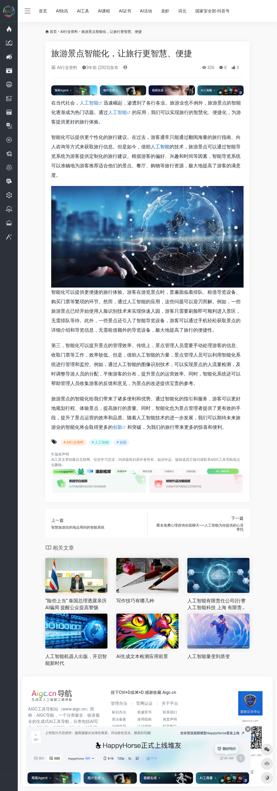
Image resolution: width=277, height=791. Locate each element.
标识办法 (119, 712)
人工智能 (89, 103)
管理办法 (119, 703)
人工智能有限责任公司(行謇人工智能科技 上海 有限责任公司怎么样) (217, 604)
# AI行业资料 (73, 442)
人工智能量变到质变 (208, 656)
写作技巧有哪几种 (135, 601)
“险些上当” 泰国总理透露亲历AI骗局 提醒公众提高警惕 (76, 604)
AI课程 (104, 11)
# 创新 (122, 442)
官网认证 (144, 703)
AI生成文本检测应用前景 (142, 656)
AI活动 (146, 11)
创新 (117, 427)
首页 (43, 11)
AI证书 (125, 11)
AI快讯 (62, 11)
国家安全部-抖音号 (212, 11)
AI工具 (83, 11)
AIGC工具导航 (222, 460)
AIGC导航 (45, 715)
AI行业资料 (69, 32)
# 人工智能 (100, 442)
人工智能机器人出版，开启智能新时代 (76, 660)
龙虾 (165, 11)
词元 (182, 11)
